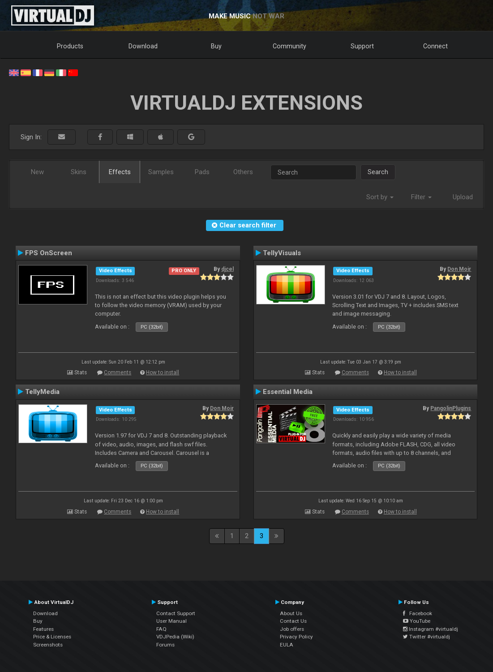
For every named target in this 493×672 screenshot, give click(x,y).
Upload (463, 197)
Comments (117, 372)
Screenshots (48, 645)
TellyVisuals (282, 253)
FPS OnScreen (48, 253)
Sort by (380, 197)
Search (378, 172)
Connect (435, 46)
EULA (286, 645)
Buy (216, 46)
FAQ (161, 629)
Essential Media (288, 392)
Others (243, 172)
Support (362, 46)
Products (70, 46)
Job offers (292, 629)
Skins (78, 172)
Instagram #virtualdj (430, 629)
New (37, 172)
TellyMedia (42, 392)
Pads (202, 172)
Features (43, 629)
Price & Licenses (52, 636)
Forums (165, 645)
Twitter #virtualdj (426, 636)
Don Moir (459, 269)
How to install (162, 372)
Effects (120, 172)
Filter (421, 197)
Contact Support (175, 613)
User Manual (171, 621)
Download (143, 46)
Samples (161, 172)
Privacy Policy (296, 636)
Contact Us (293, 621)
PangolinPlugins (450, 408)
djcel (227, 269)
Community (289, 46)
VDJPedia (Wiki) (175, 636)
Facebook (417, 613)
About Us (291, 613)
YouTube (416, 621)
